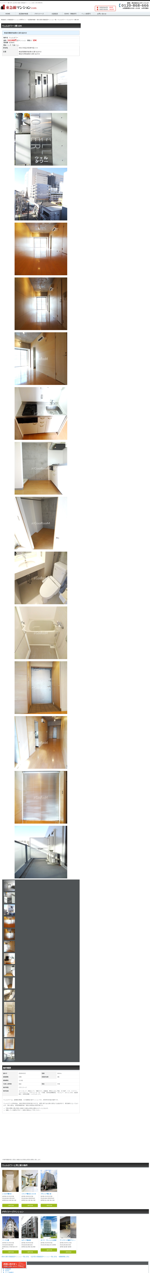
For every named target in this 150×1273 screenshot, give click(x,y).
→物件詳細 (10, 1205)
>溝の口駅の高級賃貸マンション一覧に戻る (15, 1256)
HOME (7, 14)
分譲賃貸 (55, 14)
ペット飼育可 (86, 14)
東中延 (31, 48)
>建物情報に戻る (63, 1256)
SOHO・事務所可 (70, 14)
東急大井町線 (23, 54)
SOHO (7, 1271)
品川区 (27, 48)
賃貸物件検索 (23, 14)
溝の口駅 (32, 52)
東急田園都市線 (24, 52)
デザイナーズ (39, 14)
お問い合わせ (101, 14)
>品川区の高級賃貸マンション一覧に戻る (43, 1256)
